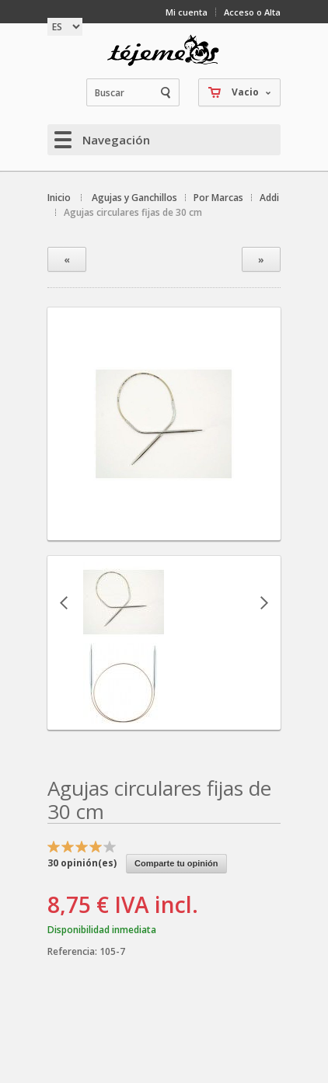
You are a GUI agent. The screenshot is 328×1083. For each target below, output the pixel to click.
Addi (269, 197)
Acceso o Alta (252, 12)
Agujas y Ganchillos (134, 197)
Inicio (59, 197)
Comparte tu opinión (176, 863)
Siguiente (264, 602)
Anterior (63, 602)
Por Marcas (218, 197)
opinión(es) (82, 863)
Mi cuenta (187, 12)
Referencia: (73, 951)
